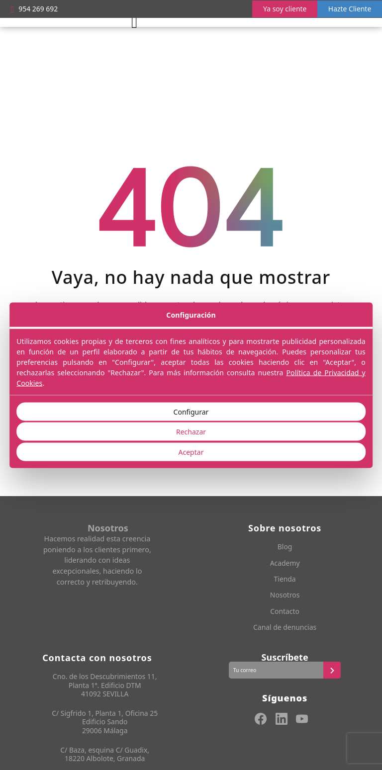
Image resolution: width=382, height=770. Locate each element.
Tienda (285, 579)
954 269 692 (35, 9)
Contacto (285, 611)
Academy (285, 563)
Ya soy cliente (281, 8)
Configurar (191, 411)
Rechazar (191, 431)
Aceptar (191, 451)
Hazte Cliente (348, 8)
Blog (284, 547)
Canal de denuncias (285, 628)
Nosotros (285, 595)
